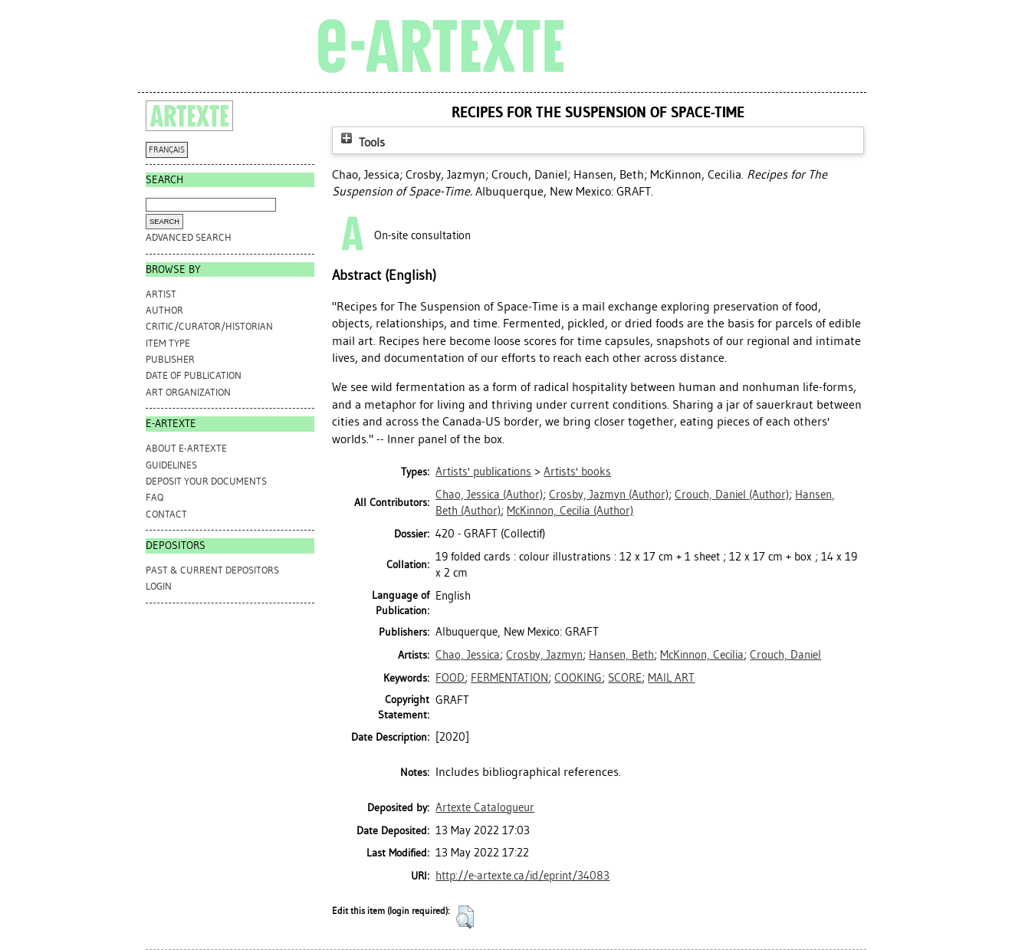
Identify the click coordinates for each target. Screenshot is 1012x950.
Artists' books (577, 471)
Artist (161, 294)
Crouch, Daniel (785, 655)
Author (164, 310)
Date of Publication (194, 375)
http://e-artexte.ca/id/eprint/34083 (522, 876)
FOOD (450, 678)
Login (159, 586)
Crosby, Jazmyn (544, 655)
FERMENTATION (509, 678)
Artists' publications (483, 471)
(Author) (489, 494)
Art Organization (188, 392)
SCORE (625, 678)
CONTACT (166, 514)
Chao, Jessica (467, 655)
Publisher (170, 359)
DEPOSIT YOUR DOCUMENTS (206, 481)
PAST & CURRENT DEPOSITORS (212, 570)
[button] (465, 917)
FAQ (154, 497)
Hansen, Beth (621, 655)
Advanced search (189, 237)
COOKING (578, 678)
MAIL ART (671, 678)
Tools (361, 142)
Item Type (168, 343)
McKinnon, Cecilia (702, 655)
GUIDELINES (171, 465)
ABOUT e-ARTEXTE (186, 448)
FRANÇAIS (167, 150)
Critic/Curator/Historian (209, 326)
